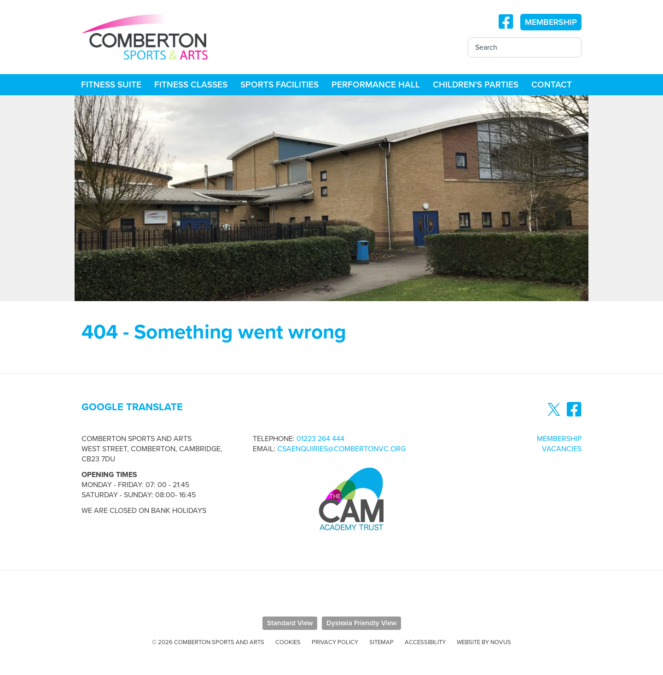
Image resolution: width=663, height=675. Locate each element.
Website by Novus (484, 642)
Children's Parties (475, 85)
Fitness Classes (190, 85)
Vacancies (562, 449)
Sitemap (381, 642)
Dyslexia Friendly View (361, 623)
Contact (551, 85)
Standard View (290, 623)
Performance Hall (376, 85)
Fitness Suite (111, 85)
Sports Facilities (279, 85)
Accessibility (425, 642)
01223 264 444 (320, 438)
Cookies (288, 642)
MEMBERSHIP (551, 22)
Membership (559, 438)
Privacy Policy (335, 642)
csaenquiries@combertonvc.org (341, 449)
